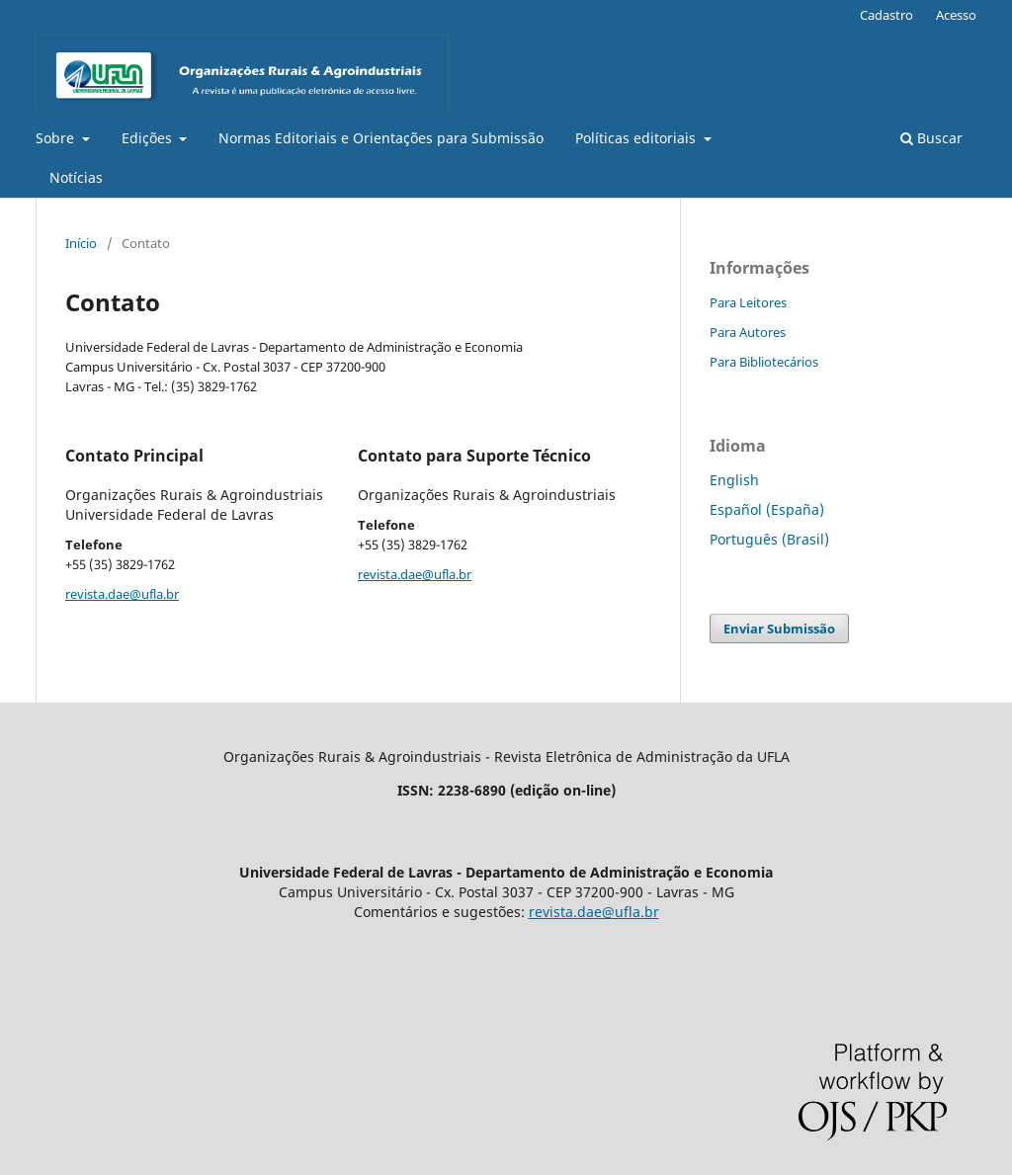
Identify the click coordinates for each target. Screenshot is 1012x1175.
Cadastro (886, 15)
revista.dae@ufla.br (122, 594)
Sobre (57, 137)
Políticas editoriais (637, 137)
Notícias (76, 177)
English (734, 479)
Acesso (956, 15)
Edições (149, 137)
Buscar (931, 137)
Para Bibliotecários (764, 362)
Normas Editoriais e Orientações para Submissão (381, 137)
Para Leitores (748, 302)
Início (81, 243)
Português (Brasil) (769, 539)
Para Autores (748, 332)
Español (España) (767, 509)
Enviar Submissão (779, 628)
